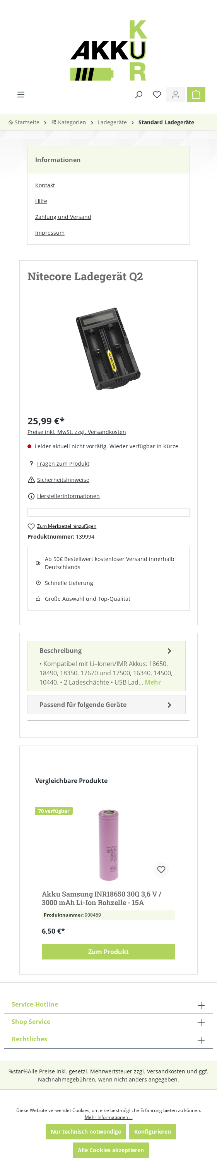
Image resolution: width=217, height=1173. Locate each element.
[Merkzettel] (157, 94)
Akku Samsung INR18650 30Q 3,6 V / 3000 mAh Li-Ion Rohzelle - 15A (101, 898)
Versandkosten (166, 1071)
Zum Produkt (108, 952)
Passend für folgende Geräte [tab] (106, 704)
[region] (108, 356)
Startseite (23, 122)
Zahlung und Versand (63, 216)
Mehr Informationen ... (109, 1117)
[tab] (106, 666)
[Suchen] (138, 94)
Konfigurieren (152, 1131)
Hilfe (41, 201)
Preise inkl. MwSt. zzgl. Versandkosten (76, 432)
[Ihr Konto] (175, 94)
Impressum (50, 232)
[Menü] (21, 94)
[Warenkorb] (196, 94)
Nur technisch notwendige (86, 1131)
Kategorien (68, 122)
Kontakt (45, 185)
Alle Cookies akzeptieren (111, 1150)
